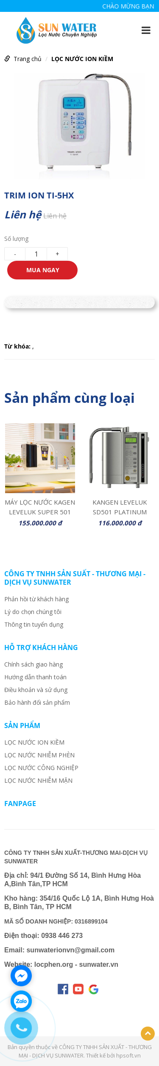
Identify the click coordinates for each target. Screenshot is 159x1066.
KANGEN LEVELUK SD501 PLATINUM (119, 506)
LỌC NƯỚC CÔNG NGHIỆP (41, 768)
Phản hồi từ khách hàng (36, 599)
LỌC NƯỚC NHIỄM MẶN (38, 780)
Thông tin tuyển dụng (33, 624)
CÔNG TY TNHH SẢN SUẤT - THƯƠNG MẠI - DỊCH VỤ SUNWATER (74, 578)
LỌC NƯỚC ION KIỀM (82, 59)
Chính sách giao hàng (33, 664)
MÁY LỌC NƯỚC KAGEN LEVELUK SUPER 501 (40, 506)
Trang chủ (28, 59)
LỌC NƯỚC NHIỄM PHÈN (39, 755)
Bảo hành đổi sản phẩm (37, 702)
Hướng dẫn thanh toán (35, 677)
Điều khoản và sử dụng (35, 690)
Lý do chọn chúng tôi (32, 612)
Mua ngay (42, 270)
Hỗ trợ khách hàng (41, 647)
